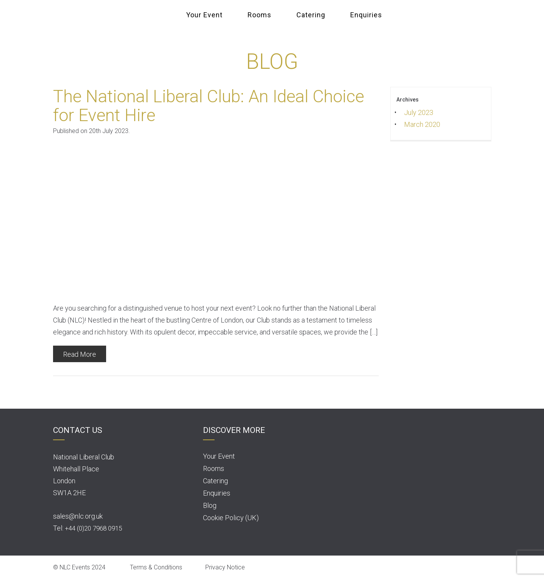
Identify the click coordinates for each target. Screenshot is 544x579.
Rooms (259, 15)
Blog (209, 505)
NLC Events (159, 14)
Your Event (204, 15)
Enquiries (366, 15)
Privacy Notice (225, 567)
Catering (310, 15)
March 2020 (422, 124)
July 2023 (418, 112)
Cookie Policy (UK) (231, 518)
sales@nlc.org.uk (78, 516)
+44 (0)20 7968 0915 (93, 528)
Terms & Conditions (156, 567)
